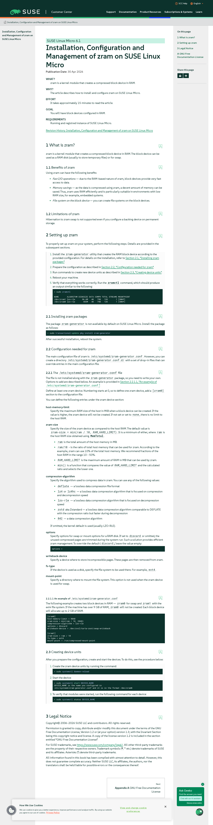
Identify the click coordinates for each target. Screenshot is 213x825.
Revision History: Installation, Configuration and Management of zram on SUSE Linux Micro (99, 130)
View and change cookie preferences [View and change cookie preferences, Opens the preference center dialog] (133, 809)
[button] (11, 810)
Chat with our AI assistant (190, 798)
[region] (92, 809)
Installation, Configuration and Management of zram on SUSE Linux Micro (42, 22)
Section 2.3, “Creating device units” (141, 272)
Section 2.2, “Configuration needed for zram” (127, 267)
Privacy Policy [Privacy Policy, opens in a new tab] (53, 812)
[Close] (165, 806)
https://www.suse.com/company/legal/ (100, 745)
